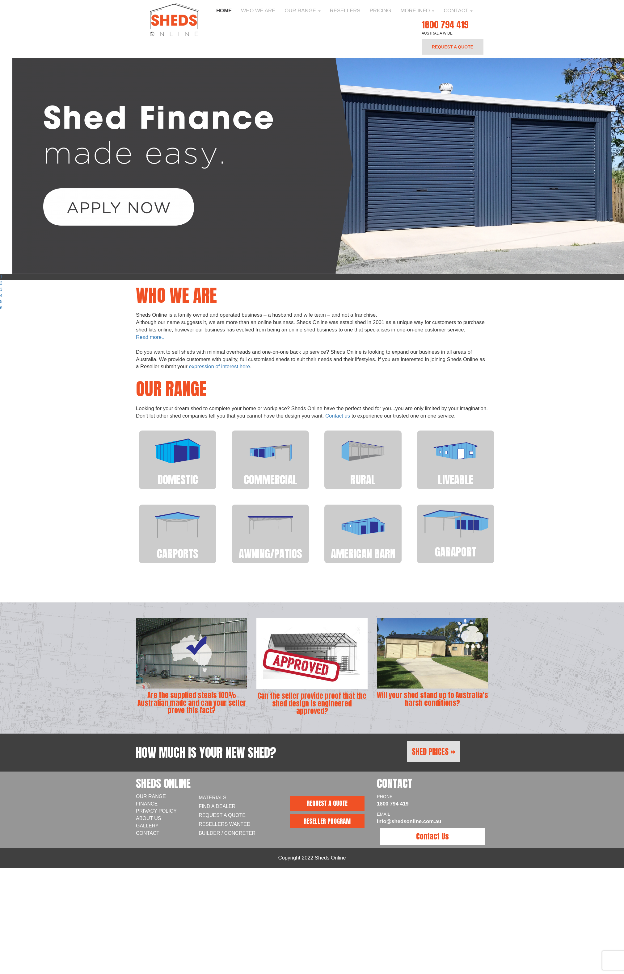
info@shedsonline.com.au (409, 821)
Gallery (147, 825)
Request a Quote (222, 815)
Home (224, 11)
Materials (212, 797)
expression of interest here (219, 366)
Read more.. (150, 337)
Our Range (302, 11)
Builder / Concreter (227, 833)
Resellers (345, 11)
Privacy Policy (156, 811)
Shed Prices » (433, 751)
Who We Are (258, 11)
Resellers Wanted (224, 824)
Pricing (380, 11)
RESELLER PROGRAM (327, 821)
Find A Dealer (217, 806)
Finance (147, 803)
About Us (148, 818)
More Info (417, 11)
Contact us (337, 416)
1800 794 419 (445, 24)
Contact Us (432, 836)
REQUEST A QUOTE (452, 46)
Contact (458, 11)
